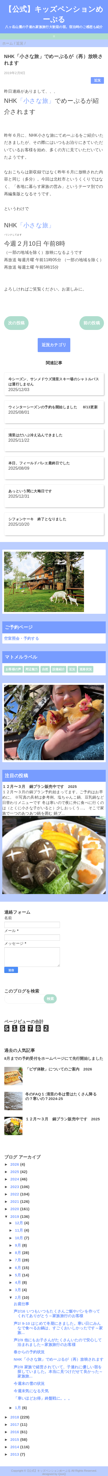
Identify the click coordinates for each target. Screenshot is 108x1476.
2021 (15, 1201)
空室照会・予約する (21, 638)
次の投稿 (16, 323)
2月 (18, 1297)
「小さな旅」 (36, 100)
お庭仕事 (21, 1304)
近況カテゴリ (54, 345)
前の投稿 (91, 323)
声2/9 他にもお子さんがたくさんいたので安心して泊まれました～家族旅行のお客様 (58, 1342)
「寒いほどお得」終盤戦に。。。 (43, 1398)
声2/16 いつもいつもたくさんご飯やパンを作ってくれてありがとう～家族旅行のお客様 (57, 1313)
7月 (18, 1260)
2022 (15, 1194)
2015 (15, 1439)
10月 (19, 1238)
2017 (15, 1424)
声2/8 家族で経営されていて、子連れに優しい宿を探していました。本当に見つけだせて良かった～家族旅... (58, 1371)
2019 (15, 1216)
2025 (15, 1171)
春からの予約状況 (29, 1352)
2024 (15, 1179)
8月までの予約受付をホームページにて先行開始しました (53, 1058)
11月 (19, 1230)
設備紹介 (58, 669)
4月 (18, 1282)
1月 (18, 1407)
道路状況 (85, 669)
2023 (15, 1187)
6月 (18, 1267)
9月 (18, 1245)
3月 (18, 1290)
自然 (45, 669)
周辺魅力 (31, 669)
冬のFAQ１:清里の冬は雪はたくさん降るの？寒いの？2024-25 (61, 1096)
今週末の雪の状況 (29, 1383)
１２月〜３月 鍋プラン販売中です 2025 (39, 786)
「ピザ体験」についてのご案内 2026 (58, 1069)
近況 (97, 80)
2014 (15, 1447)
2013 (15, 1454)
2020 (15, 1209)
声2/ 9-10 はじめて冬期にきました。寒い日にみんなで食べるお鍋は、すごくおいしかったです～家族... (58, 1328)
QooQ (62, 1473)
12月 (19, 1223)
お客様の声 (13, 669)
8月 (18, 1252)
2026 (15, 1164)
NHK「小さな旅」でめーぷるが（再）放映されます (58, 1359)
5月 (18, 1275)
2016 (15, 1432)
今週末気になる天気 (31, 1391)
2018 (15, 1417)
